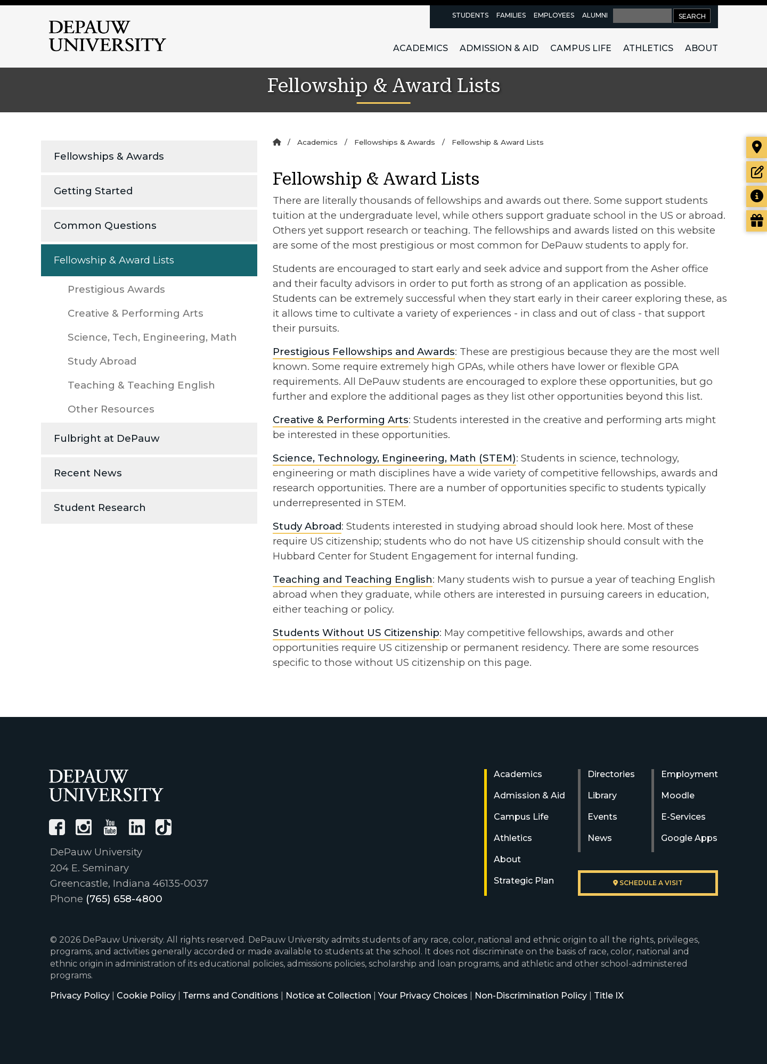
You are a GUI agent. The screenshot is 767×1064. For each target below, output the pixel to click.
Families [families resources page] (511, 15)
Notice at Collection (328, 996)
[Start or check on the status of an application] (756, 172)
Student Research (100, 507)
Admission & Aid (499, 48)
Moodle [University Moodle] (678, 795)
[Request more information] (756, 196)
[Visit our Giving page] (756, 221)
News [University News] (600, 838)
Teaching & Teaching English (141, 385)
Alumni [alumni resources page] (595, 15)
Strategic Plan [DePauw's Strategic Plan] (524, 881)
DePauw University (107, 36)
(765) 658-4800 (124, 899)
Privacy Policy (80, 996)
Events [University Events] (602, 817)
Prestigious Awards (116, 289)
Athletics (648, 48)
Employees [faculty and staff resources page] (554, 15)
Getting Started (93, 191)
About (701, 48)
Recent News (88, 473)
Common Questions (105, 225)
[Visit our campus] (756, 147)
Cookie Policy (146, 996)
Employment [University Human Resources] (689, 774)
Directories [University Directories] (611, 774)
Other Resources (111, 409)
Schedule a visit (648, 883)
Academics (420, 48)
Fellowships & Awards (109, 156)
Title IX (609, 996)
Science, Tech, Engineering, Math (152, 337)
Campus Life (580, 48)
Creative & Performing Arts (135, 313)
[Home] (277, 142)
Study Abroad (102, 361)
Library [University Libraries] (602, 795)
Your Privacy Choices (423, 996)
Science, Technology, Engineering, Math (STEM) (394, 458)
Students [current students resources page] (470, 15)
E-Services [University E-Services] (683, 817)
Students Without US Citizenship (356, 632)
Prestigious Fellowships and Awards (364, 351)
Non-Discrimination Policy (531, 996)
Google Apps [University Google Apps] (689, 838)
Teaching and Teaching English (353, 579)
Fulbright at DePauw (107, 438)
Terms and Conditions (231, 996)
